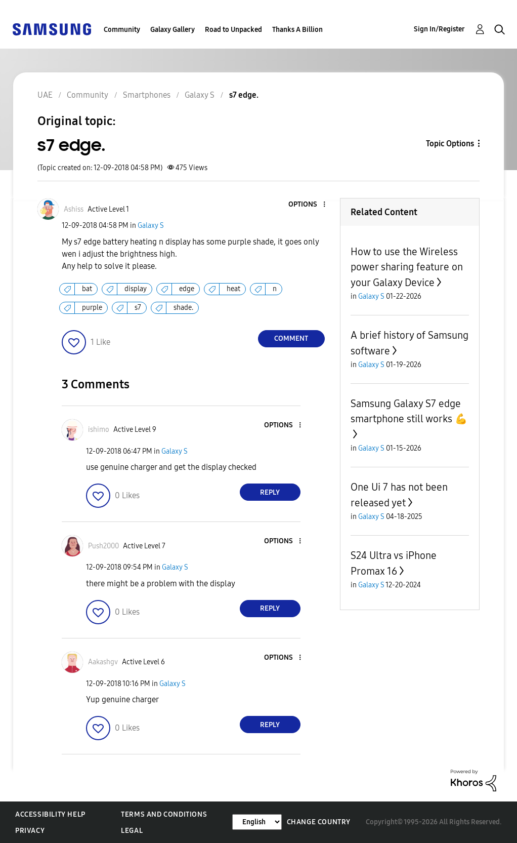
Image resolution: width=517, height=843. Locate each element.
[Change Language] (257, 822)
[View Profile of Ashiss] (73, 209)
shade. (183, 307)
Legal (132, 830)
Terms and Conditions (164, 814)
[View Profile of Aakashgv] (103, 662)
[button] (307, 205)
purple (92, 307)
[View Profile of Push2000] (103, 546)
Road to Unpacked (233, 29)
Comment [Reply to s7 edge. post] (291, 338)
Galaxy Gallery (172, 29)
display (135, 289)
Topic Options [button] (450, 143)
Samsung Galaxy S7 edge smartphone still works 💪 (409, 411)
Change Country (319, 822)
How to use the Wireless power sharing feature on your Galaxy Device (407, 267)
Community (122, 29)
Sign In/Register (439, 29)
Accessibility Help (50, 814)
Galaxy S (151, 225)
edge (186, 289)
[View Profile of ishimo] (98, 429)
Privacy (30, 830)
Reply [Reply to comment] (270, 492)
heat (233, 289)
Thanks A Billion (297, 29)
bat (87, 289)
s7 (138, 307)
